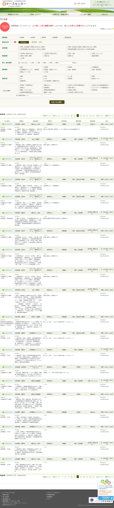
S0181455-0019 (8, 349)
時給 (44, 62)
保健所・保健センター (50, 69)
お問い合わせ (81, 3)
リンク (49, 499)
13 (81, 115)
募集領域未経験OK (49, 90)
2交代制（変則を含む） (50, 53)
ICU (21, 78)
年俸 (50, 62)
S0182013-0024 (8, 412)
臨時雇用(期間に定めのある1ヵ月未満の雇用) (81, 49)
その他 (21, 58)
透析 (92, 76)
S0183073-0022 (8, 443)
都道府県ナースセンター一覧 (11, 501)
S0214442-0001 (8, 367)
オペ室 (69, 76)
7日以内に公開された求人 (75, 92)
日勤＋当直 (71, 53)
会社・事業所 (71, 69)
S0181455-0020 (8, 316)
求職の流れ (6, 494)
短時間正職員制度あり (26, 92)
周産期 (69, 78)
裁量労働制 (94, 56)
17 (93, 115)
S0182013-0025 (8, 394)
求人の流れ (6, 497)
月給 (32, 62)
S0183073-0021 (8, 459)
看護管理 (22, 81)
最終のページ (109, 115)
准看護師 (54, 37)
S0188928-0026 (8, 196)
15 (87, 115)
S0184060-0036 (8, 231)
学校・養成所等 (95, 69)
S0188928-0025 (8, 179)
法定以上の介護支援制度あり (99, 85)
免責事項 (49, 497)
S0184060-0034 (8, 249)
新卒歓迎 (93, 90)
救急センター (95, 78)
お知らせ (105, 14)
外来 (45, 76)
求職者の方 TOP (13, 14)
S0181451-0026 (8, 139)
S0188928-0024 (8, 159)
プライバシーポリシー (53, 492)
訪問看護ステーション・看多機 (29, 69)
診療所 (45, 67)
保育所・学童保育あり (26, 85)
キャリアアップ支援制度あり (99, 87)
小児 (45, 78)
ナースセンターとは (8, 492)
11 (74, 115)
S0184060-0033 (8, 270)
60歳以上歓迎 (71, 90)
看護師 (43, 37)
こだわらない (23, 62)
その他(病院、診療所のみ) (51, 81)
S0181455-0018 (8, 333)
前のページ (56, 115)
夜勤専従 (46, 87)
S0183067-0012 (8, 213)
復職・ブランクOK (25, 90)
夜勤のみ (70, 56)
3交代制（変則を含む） (26, 53)
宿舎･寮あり (71, 87)
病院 (21, 67)
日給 (38, 62)
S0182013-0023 (8, 426)
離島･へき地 (47, 92)
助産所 (69, 67)
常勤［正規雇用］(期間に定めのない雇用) (32, 47)
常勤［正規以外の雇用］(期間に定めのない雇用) (82, 47)
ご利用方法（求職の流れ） (61, 14)
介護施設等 (94, 67)
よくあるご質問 (85, 14)
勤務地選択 (24, 42)
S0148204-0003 (8, 124)
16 (90, 115)
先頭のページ (47, 115)
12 (77, 115)
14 (84, 115)
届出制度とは (6, 499)
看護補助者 (67, 37)
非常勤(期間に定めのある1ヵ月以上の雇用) (32, 49)
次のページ (100, 115)
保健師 (21, 37)
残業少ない (47, 85)
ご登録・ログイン (35, 14)
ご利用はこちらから (106, 29)
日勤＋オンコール (96, 53)
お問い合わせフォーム (9, 504)
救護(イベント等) (24, 72)
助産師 (32, 37)
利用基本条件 (51, 494)
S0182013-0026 (8, 380)
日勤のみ (46, 56)
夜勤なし (22, 87)
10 (71, 115)
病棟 (21, 76)
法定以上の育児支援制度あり (76, 85)
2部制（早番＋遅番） (26, 56)
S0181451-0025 (8, 290)
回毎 (56, 62)
